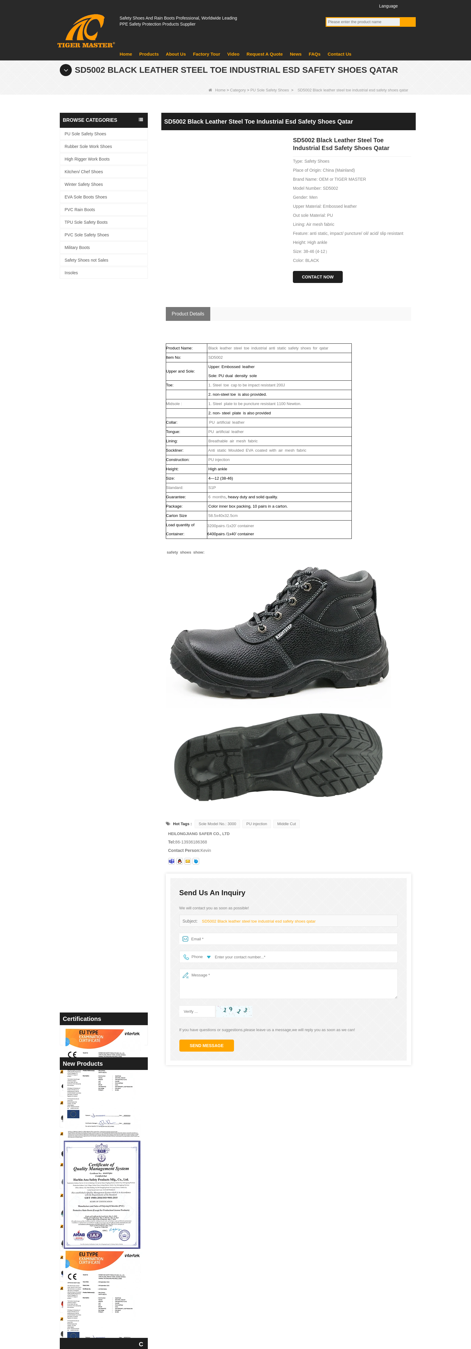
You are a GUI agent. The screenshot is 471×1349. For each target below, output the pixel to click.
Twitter (353, 5)
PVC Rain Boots (80, 209)
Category (238, 90)
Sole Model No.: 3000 (217, 824)
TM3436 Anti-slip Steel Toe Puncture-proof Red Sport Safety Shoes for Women (115, 998)
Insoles (71, 272)
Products (149, 54)
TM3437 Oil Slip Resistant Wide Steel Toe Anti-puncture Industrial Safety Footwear (115, 967)
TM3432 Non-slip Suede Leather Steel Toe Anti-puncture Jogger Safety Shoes (115, 1059)
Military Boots (77, 247)
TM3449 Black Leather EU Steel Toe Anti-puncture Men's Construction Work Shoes (115, 812)
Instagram (364, 5)
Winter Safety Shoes (84, 184)
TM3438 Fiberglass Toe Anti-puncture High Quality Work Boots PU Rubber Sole (115, 936)
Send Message (207, 1045)
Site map (372, 1316)
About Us (176, 54)
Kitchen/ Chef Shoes (84, 171)
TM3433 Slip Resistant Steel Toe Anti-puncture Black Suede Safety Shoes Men (115, 1029)
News (296, 54)
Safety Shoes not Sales (86, 260)
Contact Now (318, 277)
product (176, 1244)
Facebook (331, 5)
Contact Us (339, 54)
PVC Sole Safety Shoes (87, 234)
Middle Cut (286, 824)
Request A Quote (265, 54)
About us (177, 1229)
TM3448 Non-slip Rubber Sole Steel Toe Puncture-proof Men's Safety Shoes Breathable (115, 843)
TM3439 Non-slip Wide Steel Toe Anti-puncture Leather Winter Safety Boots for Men (115, 905)
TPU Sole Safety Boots (86, 222)
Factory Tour (206, 54)
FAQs (315, 54)
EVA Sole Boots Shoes (86, 197)
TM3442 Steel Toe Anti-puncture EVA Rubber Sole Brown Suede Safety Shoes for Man (115, 874)
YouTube (342, 5)
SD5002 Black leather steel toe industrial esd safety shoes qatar (257, 921)
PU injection (256, 824)
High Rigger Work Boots (87, 159)
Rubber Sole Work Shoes (88, 146)
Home (126, 54)
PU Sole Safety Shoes (269, 90)
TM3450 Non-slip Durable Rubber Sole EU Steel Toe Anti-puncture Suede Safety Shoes (115, 781)
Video (233, 54)
